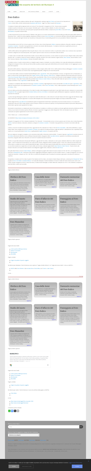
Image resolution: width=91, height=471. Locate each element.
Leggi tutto (29, 191)
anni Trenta (51, 21)
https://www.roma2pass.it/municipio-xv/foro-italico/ (27, 118)
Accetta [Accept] (77, 466)
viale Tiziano (50, 268)
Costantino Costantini (13, 46)
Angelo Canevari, (36, 75)
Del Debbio (10, 136)
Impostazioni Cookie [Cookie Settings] (26, 466)
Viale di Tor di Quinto (15, 250)
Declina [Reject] (14, 466)
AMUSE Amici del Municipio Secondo (52, 449)
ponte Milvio (58, 29)
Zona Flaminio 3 (21, 268)
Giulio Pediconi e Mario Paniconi (61, 146)
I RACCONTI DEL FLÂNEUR (33, 11)
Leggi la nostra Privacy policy (75, 462)
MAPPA (12, 268)
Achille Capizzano (44, 75)
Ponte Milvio (37, 268)
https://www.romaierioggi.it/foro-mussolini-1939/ (22, 401)
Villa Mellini (13, 254)
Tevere (9, 23)
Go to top (81, 167)
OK (80, 426)
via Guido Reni (30, 268)
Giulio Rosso (52, 75)
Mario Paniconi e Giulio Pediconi (43, 78)
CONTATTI (51, 11)
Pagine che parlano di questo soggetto (20, 260)
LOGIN (57, 11)
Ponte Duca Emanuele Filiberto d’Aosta (17, 77)
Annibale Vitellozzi (33, 92)
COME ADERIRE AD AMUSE (69, 449)
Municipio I (58, 23)
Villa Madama (11, 31)
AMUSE (43, 11)
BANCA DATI (22, 11)
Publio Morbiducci (24, 59)
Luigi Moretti (43, 73)
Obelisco (54, 44)
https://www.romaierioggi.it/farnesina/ (19, 403)
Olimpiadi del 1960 (12, 92)
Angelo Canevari (43, 131)
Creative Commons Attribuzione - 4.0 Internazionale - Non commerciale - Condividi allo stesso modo (42, 451)
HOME (9, 11)
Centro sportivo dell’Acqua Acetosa (19, 249)
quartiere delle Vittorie (36, 23)
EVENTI (15, 11)
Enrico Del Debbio (49, 36)
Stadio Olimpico (27, 150)
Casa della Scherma (54, 136)
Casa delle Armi (66, 83)
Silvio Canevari (67, 57)
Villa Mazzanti (14, 252)
